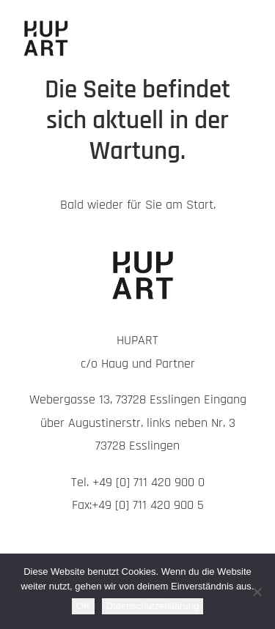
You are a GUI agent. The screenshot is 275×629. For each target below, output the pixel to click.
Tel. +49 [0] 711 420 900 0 (138, 482)
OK (83, 605)
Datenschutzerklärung (152, 605)
